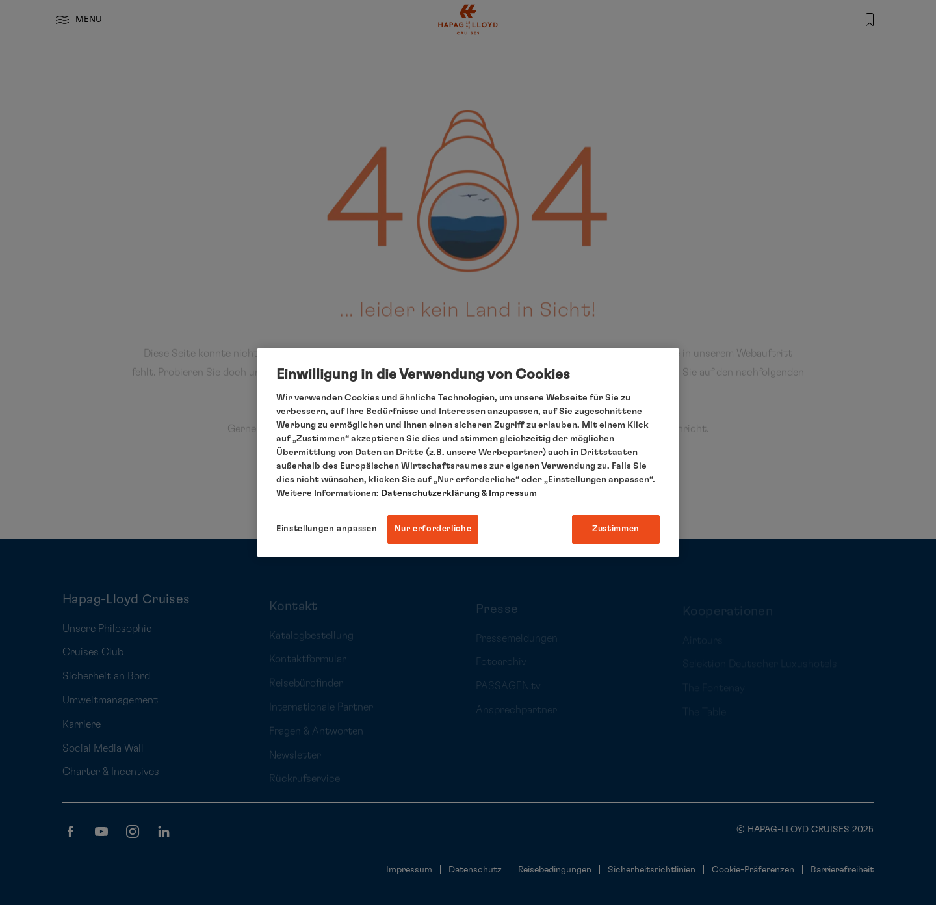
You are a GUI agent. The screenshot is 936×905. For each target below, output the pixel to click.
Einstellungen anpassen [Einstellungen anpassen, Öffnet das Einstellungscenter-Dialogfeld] (326, 529)
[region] (468, 452)
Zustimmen (616, 529)
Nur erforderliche (433, 529)
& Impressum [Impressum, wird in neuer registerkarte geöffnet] (508, 493)
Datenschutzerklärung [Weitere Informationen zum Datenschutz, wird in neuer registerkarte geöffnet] (430, 493)
